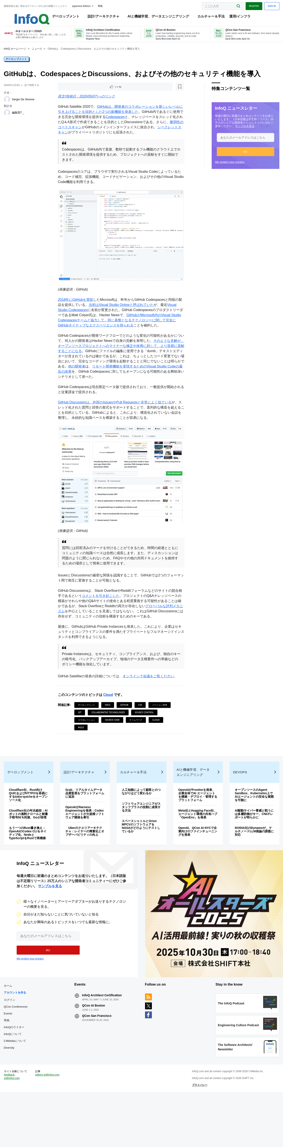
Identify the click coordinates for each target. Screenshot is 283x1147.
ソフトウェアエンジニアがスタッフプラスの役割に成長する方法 (140, 834)
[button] (236, 157)
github (127, 713)
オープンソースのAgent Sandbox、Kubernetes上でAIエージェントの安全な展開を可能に (246, 818)
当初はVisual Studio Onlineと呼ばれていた (130, 307)
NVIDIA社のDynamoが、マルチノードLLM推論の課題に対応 (246, 854)
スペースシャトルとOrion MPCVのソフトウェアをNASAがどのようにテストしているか (141, 853)
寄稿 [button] (109, 5)
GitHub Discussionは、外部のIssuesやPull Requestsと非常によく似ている (118, 410)
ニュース (46, 54)
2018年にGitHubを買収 (78, 302)
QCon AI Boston (98, 1045)
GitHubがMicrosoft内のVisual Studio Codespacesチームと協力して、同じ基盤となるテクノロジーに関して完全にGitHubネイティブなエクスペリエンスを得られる (121, 323)
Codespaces (131, 124)
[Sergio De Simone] (16, 105)
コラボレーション (118, 727)
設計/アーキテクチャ (106, 17)
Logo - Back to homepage (30, 15)
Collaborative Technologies (136, 720)
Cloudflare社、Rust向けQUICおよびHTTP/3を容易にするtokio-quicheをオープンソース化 (36, 818)
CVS (143, 713)
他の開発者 (134, 374)
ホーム (17, 1025)
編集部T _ (27, 118)
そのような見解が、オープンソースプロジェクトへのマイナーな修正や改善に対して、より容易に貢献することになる (120, 353)
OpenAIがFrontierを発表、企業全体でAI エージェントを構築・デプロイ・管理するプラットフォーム (193, 819)
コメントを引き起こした (110, 599)
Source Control (90, 727)
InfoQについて (22, 1074)
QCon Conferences (25, 1046)
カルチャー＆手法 (213, 17)
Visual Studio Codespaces (81, 312)
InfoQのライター (23, 1067)
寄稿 (15, 1060)
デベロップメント (68, 17)
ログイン (18, 1040)
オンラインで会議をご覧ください (151, 684)
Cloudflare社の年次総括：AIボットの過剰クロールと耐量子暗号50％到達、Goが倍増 (36, 839)
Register (245, 4)
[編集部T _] (16, 119)
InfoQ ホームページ (24, 54)
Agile (124, 735)
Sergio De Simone (32, 105)
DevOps (235, 795)
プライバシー (196, 1135)
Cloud (111, 703)
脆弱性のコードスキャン (93, 134)
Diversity (18, 1087)
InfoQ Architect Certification (106, 1035)
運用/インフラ (242, 17)
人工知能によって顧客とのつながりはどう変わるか (140, 816)
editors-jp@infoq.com (50, 1126)
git (107, 720)
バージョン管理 (88, 720)
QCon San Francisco (101, 1056)
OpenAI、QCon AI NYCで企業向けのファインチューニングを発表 (194, 861)
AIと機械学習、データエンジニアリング (160, 17)
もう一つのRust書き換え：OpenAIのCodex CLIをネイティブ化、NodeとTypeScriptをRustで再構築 (35, 861)
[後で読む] (87, 93)
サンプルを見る (236, 132)
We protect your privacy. (221, 168)
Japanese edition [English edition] (90, 5)
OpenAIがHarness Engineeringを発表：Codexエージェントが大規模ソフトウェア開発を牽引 (87, 837)
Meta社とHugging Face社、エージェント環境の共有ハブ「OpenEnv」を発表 (193, 842)
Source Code (144, 727)
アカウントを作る (24, 1032)
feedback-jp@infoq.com (21, 1130)
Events (17, 1053)
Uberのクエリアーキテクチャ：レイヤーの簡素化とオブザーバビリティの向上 (87, 860)
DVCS (110, 713)
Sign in (263, 4)
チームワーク (87, 735)
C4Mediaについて (24, 1081)
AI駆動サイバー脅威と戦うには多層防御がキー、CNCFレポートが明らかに (247, 837)
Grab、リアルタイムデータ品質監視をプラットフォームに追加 (88, 816)
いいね (73, 93)
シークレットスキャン (85, 139)
